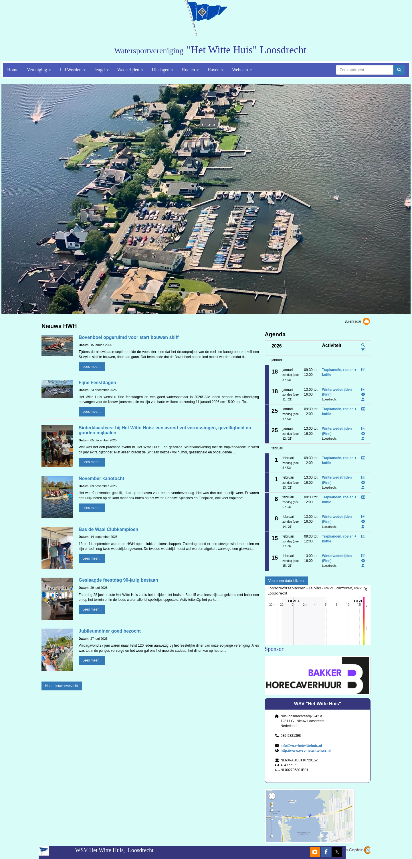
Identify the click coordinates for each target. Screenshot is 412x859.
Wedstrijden (130, 69)
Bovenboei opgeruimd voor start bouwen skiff (129, 337)
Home (12, 69)
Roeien (190, 69)
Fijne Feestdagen (97, 382)
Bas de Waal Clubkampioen (108, 529)
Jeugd (101, 69)
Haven (215, 69)
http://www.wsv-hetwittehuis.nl (306, 751)
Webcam (242, 69)
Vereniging (39, 69)
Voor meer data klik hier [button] (286, 581)
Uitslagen (162, 69)
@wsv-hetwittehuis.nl (301, 746)
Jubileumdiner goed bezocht (110, 631)
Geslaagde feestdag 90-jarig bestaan (118, 580)
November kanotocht (101, 478)
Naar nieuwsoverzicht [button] (61, 686)
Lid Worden (72, 69)
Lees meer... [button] (91, 367)
